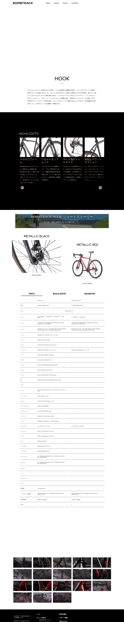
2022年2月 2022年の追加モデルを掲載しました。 (22, 616)
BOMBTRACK (23, 3)
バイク (38, 614)
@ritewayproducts (80, 614)
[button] (61, 190)
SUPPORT (74, 3)
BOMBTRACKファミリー (45, 620)
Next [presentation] (101, 188)
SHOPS (65, 3)
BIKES (48, 3)
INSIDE (56, 3)
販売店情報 (62, 614)
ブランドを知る (41, 618)
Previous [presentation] (21, 188)
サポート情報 (63, 618)
